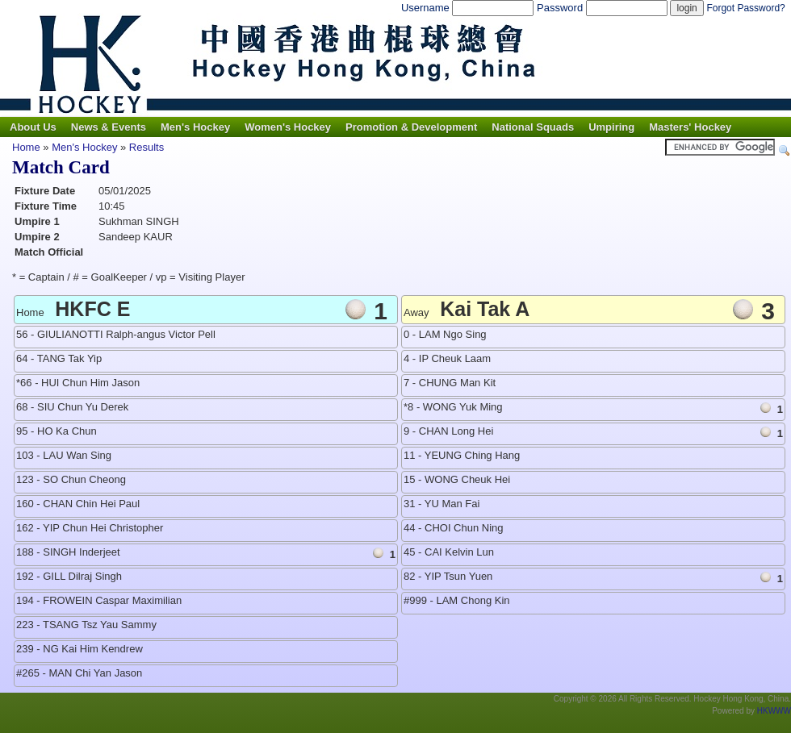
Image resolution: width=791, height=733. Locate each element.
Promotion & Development (411, 127)
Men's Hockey (195, 127)
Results (146, 147)
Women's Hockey (288, 127)
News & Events (108, 127)
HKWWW (774, 710)
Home (26, 147)
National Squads (533, 127)
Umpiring (611, 127)
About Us (33, 127)
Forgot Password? (745, 8)
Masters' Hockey (690, 127)
